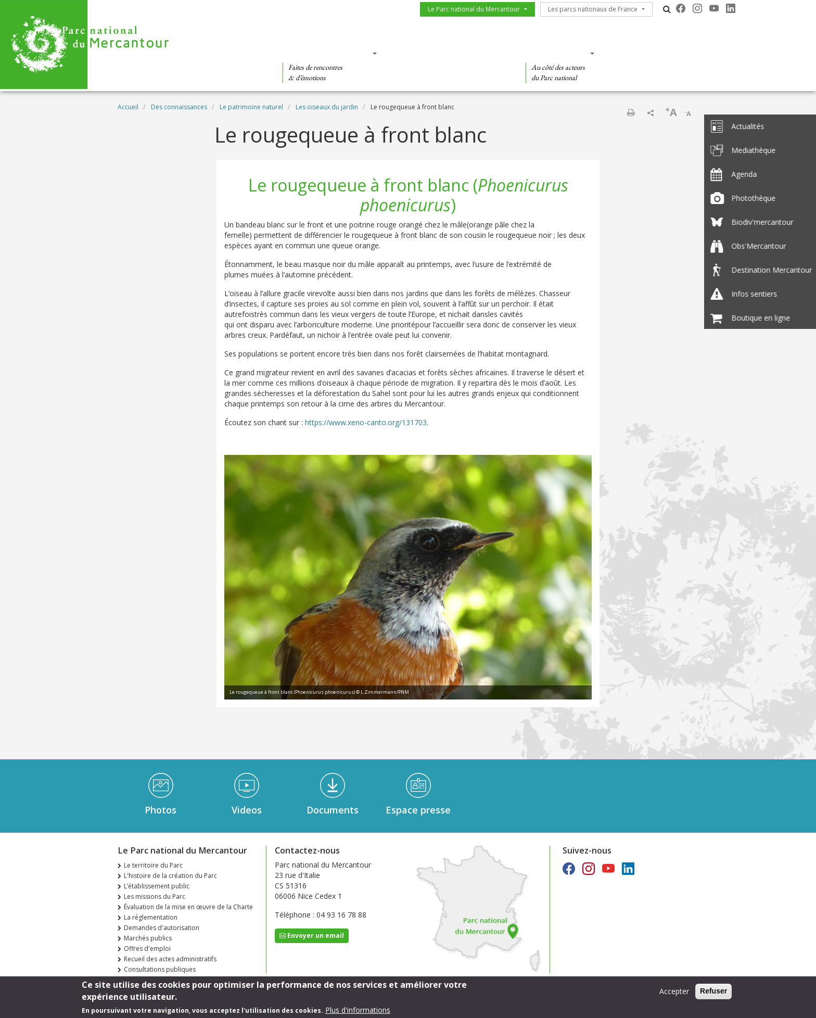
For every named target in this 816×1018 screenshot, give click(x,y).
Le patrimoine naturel (251, 107)
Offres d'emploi (147, 948)
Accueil (128, 107)
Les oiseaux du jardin (327, 107)
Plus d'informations (357, 1011)
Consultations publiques (160, 969)
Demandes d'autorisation (161, 927)
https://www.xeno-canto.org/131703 (366, 422)
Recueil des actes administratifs (170, 959)
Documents (333, 810)
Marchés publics (148, 938)
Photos (160, 810)
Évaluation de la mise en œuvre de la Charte (188, 906)
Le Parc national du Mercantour (474, 9)
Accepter (674, 993)
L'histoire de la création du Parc (170, 875)
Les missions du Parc (154, 896)
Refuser (713, 993)
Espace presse (418, 810)
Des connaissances (448, 53)
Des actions (557, 53)
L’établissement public (156, 886)
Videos (247, 810)
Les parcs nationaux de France (593, 9)
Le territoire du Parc (153, 865)
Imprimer (631, 112)
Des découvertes (327, 53)
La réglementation (150, 917)
